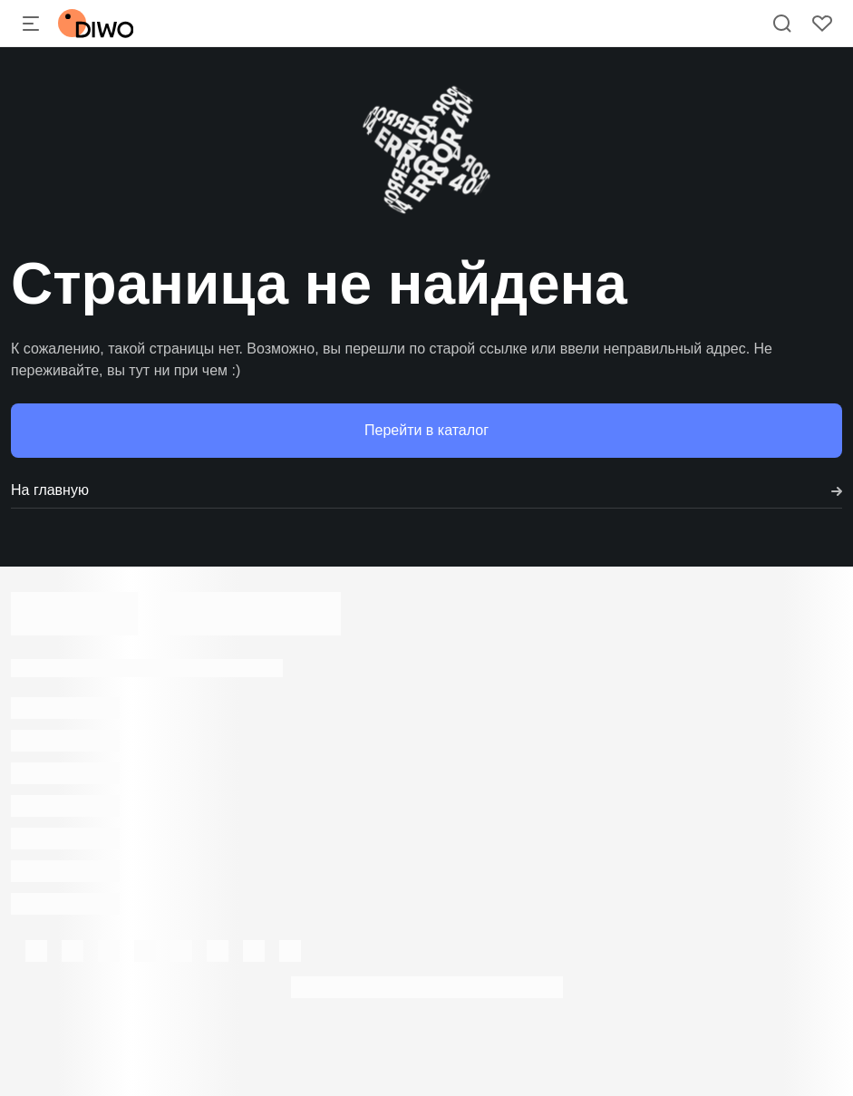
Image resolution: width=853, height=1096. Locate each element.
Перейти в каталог (426, 430)
